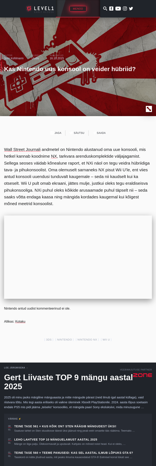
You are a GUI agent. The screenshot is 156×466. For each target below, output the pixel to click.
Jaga (56, 133)
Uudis (35, 58)
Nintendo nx (87, 339)
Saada (99, 133)
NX (54, 156)
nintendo (64, 339)
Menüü (78, 8)
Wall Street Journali (22, 149)
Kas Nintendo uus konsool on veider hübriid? (70, 69)
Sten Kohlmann (14, 58)
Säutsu (76, 133)
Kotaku (20, 321)
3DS (49, 339)
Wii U (106, 339)
